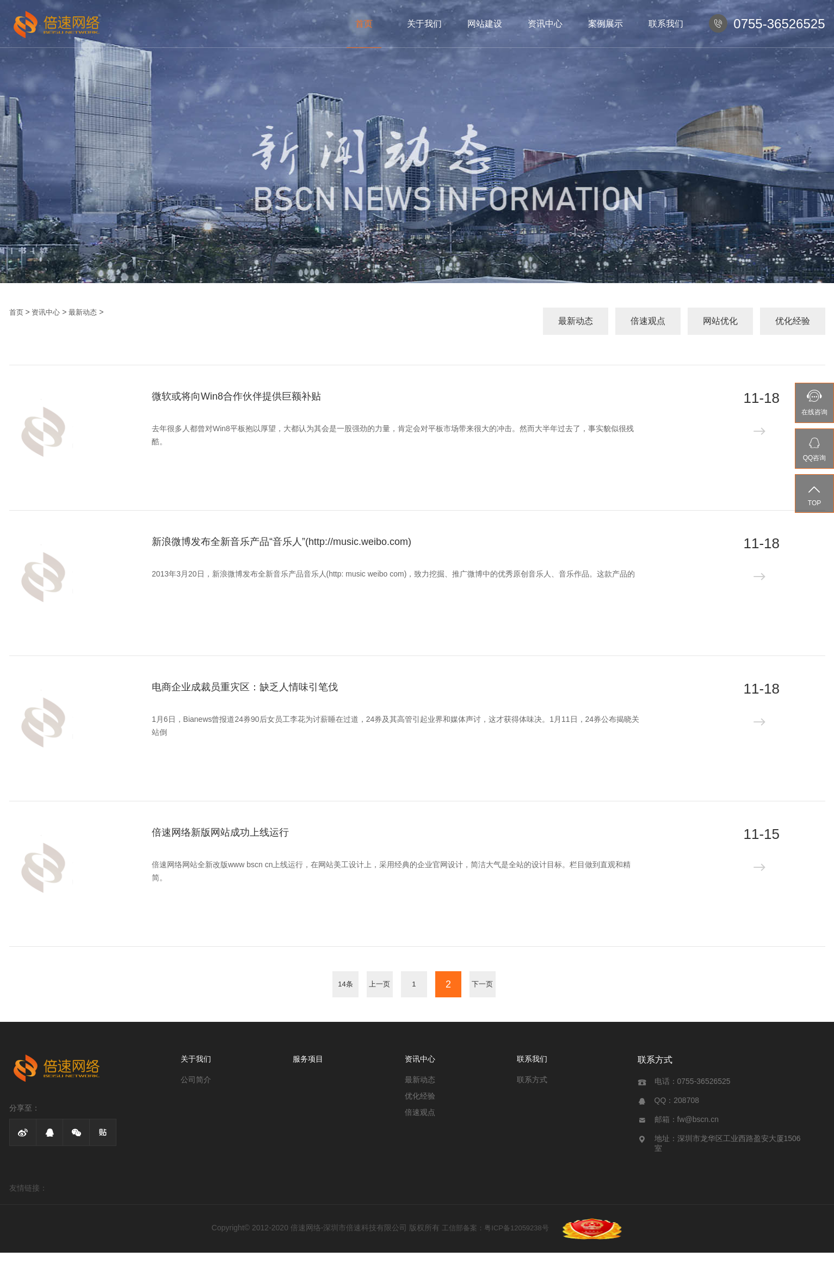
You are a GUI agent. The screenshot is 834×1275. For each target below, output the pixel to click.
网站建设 (484, 23)
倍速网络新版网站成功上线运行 (220, 832)
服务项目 (308, 1059)
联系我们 (665, 23)
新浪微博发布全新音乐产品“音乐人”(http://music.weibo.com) (281, 541)
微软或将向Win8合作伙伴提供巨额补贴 (236, 396)
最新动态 (83, 312)
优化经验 (792, 321)
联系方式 (532, 1079)
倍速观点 (648, 321)
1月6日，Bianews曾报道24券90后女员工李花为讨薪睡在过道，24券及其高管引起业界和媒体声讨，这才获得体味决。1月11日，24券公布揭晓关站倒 (395, 726)
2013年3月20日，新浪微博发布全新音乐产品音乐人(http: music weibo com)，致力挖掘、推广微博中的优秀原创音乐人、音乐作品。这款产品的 (393, 573)
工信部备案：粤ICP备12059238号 (495, 1228)
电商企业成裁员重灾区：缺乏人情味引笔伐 (245, 687)
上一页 (379, 984)
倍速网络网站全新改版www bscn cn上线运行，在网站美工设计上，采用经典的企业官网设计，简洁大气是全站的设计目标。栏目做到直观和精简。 (391, 871)
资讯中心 (545, 23)
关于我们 (424, 23)
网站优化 (720, 321)
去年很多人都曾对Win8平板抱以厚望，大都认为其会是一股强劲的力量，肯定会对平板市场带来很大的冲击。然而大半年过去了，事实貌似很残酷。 (393, 435)
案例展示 (605, 23)
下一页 (482, 984)
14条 (345, 984)
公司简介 (196, 1079)
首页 (364, 23)
